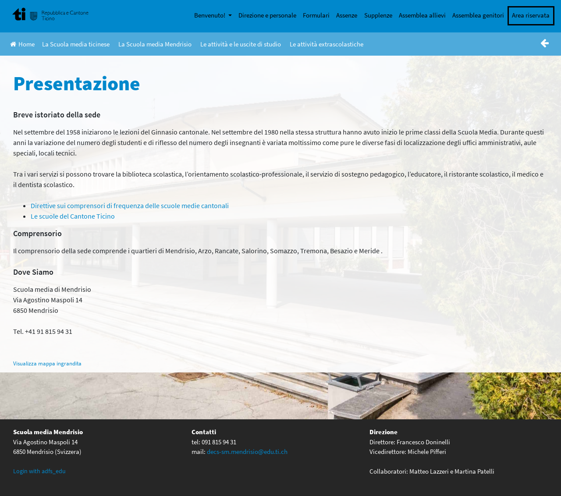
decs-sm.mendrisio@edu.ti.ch (247, 451)
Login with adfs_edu (39, 471)
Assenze (346, 15)
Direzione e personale (267, 15)
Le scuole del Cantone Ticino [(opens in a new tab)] (73, 216)
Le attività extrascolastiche (326, 44)
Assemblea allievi (422, 15)
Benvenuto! (210, 15)
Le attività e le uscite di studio (240, 44)
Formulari (316, 15)
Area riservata (531, 15)
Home (22, 44)
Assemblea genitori (478, 15)
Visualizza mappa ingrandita (47, 363)
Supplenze (378, 15)
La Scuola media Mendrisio (155, 44)
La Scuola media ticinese (76, 44)
